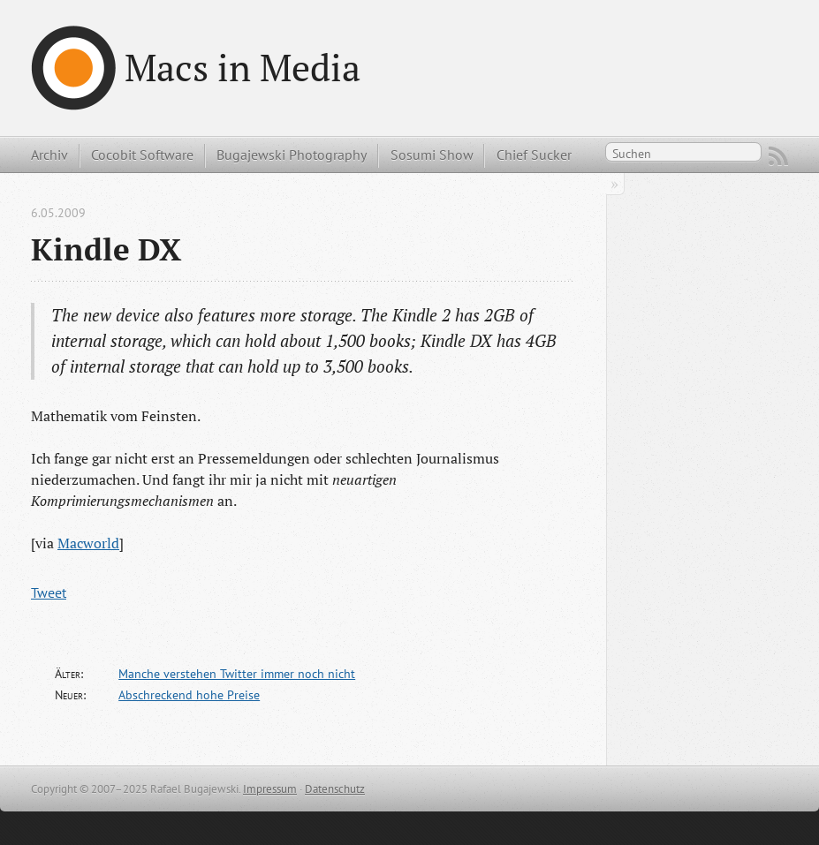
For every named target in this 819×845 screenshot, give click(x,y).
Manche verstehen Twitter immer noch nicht (236, 674)
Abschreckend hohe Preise (189, 695)
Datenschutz (335, 788)
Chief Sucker (534, 154)
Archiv (49, 154)
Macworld (88, 543)
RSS (778, 156)
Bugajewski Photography (291, 154)
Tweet (48, 592)
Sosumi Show (432, 154)
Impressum (270, 788)
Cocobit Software (142, 154)
